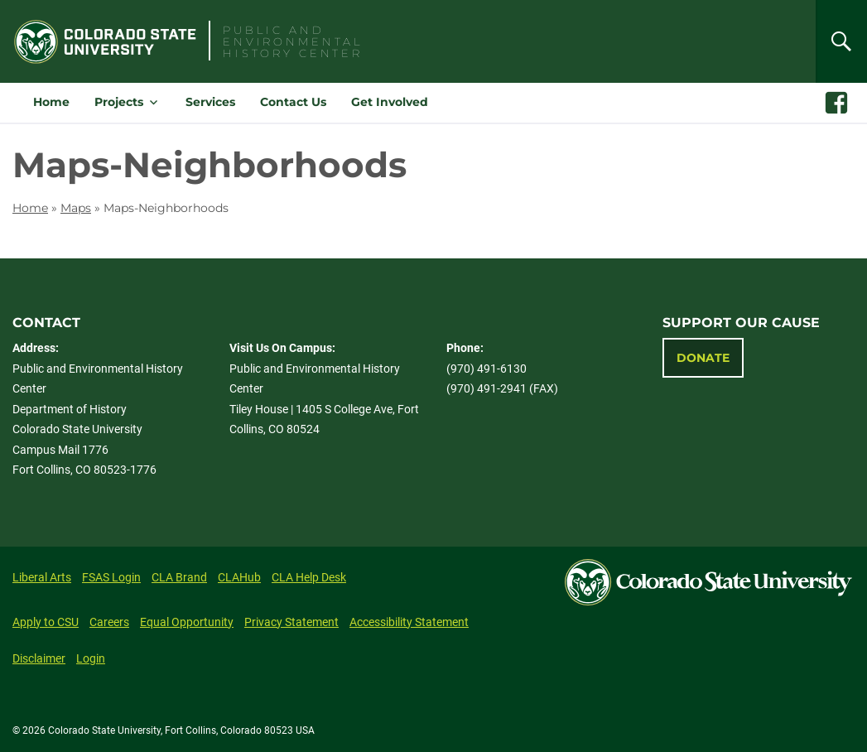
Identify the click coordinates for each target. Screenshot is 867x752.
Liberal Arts (41, 577)
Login (90, 658)
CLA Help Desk (309, 577)
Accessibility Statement (409, 622)
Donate (703, 357)
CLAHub (239, 577)
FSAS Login (111, 577)
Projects (118, 101)
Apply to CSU (45, 622)
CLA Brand (179, 577)
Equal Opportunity (187, 622)
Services (210, 101)
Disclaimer (38, 658)
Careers (109, 622)
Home (51, 101)
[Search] (841, 41)
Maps (75, 207)
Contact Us (293, 101)
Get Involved (389, 101)
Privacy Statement (291, 622)
